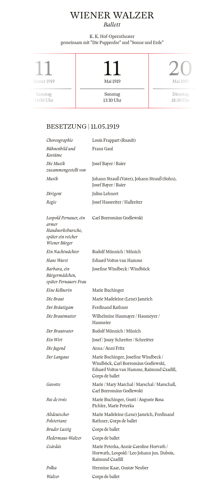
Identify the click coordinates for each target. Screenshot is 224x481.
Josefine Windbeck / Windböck (121, 269)
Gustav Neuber (134, 468)
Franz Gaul (102, 148)
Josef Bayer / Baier (109, 163)
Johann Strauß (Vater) (112, 178)
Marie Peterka (121, 405)
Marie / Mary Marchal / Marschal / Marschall (133, 384)
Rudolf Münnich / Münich (116, 251)
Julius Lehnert (105, 193)
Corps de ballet (106, 376)
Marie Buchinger (108, 290)
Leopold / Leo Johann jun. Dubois (142, 453)
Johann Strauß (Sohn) (155, 178)
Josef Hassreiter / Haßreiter (117, 202)
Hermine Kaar (105, 468)
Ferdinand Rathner (110, 307)
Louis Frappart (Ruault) (114, 140)
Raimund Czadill (159, 369)
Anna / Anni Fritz (108, 348)
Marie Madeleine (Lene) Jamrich (122, 299)
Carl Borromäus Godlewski (117, 218)
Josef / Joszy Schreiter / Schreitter (123, 339)
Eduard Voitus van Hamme (117, 260)
